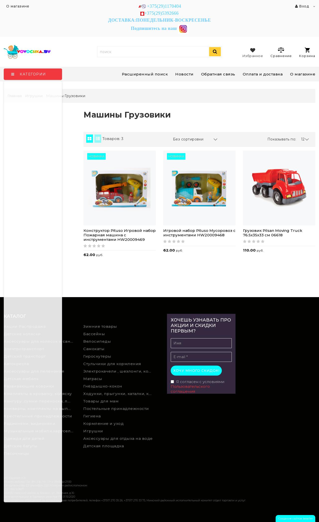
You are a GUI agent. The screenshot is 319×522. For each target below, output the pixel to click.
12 (305, 139)
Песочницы (16, 453)
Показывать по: (281, 139)
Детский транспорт (25, 356)
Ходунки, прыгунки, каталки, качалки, (119, 393)
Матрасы (92, 378)
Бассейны (94, 333)
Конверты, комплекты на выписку (40, 408)
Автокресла (16, 363)
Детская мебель (21, 378)
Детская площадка (103, 446)
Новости (184, 74)
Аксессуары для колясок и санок (39, 341)
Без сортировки (195, 139)
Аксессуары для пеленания (34, 371)
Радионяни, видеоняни (29, 423)
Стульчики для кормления (112, 363)
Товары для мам (101, 401)
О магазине (302, 74)
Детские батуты (20, 446)
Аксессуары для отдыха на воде (118, 438)
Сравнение (281, 52)
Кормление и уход (103, 423)
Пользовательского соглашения (190, 389)
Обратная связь (218, 74)
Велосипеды (97, 341)
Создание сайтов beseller (295, 518)
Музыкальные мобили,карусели (39, 431)
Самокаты (93, 348)
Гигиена (92, 416)
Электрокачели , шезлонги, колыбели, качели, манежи (119, 371)
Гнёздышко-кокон (102, 386)
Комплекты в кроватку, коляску (38, 393)
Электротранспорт (24, 348)
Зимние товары (100, 326)
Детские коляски (22, 333)
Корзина (307, 53)
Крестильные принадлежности (38, 416)
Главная (14, 96)
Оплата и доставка (263, 74)
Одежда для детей (24, 438)
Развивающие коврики (29, 386)
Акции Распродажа (25, 326)
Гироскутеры (97, 356)
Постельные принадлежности (116, 408)
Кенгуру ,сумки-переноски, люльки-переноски (40, 401)
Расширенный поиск (145, 74)
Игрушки (93, 431)
